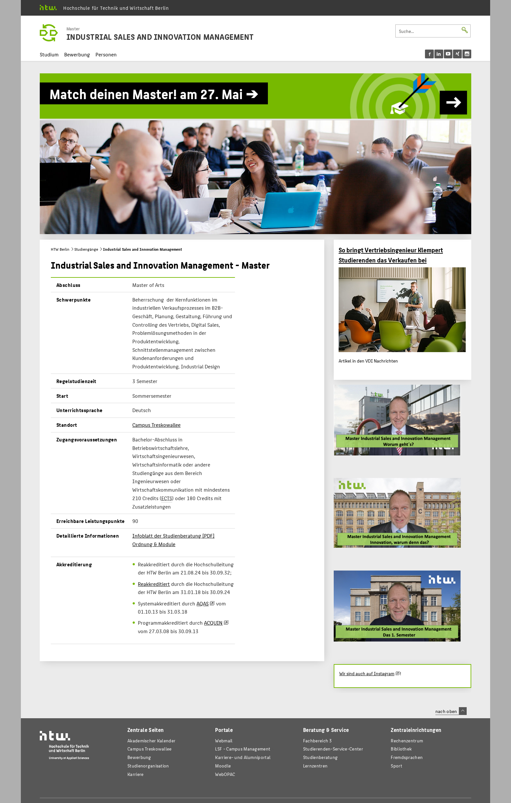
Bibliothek (401, 748)
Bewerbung (77, 54)
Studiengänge (86, 249)
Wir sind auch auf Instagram (366, 673)
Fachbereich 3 (317, 740)
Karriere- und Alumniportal (242, 757)
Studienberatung (320, 757)
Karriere (135, 774)
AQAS (203, 603)
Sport (396, 765)
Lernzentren (315, 765)
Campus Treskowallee (156, 425)
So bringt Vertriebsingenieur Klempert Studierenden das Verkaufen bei (391, 255)
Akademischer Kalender (151, 740)
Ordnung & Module (153, 544)
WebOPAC (225, 774)
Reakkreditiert (154, 584)
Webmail (223, 740)
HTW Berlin (60, 249)
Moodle (223, 765)
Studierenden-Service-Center (333, 748)
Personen (106, 54)
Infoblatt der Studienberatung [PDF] (173, 535)
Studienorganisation (148, 765)
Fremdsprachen (407, 757)
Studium (49, 54)
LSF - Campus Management (242, 748)
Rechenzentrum (407, 740)
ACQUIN (213, 622)
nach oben (451, 711)
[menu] (448, 54)
